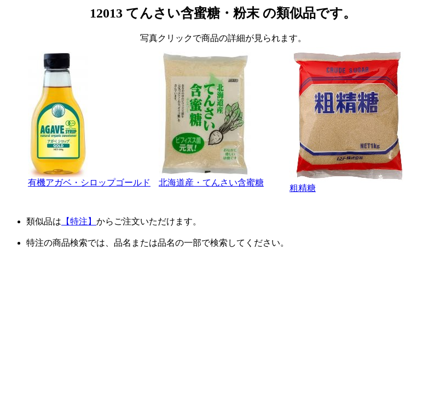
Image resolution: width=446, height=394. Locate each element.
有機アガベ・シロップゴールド (89, 178)
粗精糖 (347, 184)
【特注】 (78, 221)
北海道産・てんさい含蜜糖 (211, 178)
